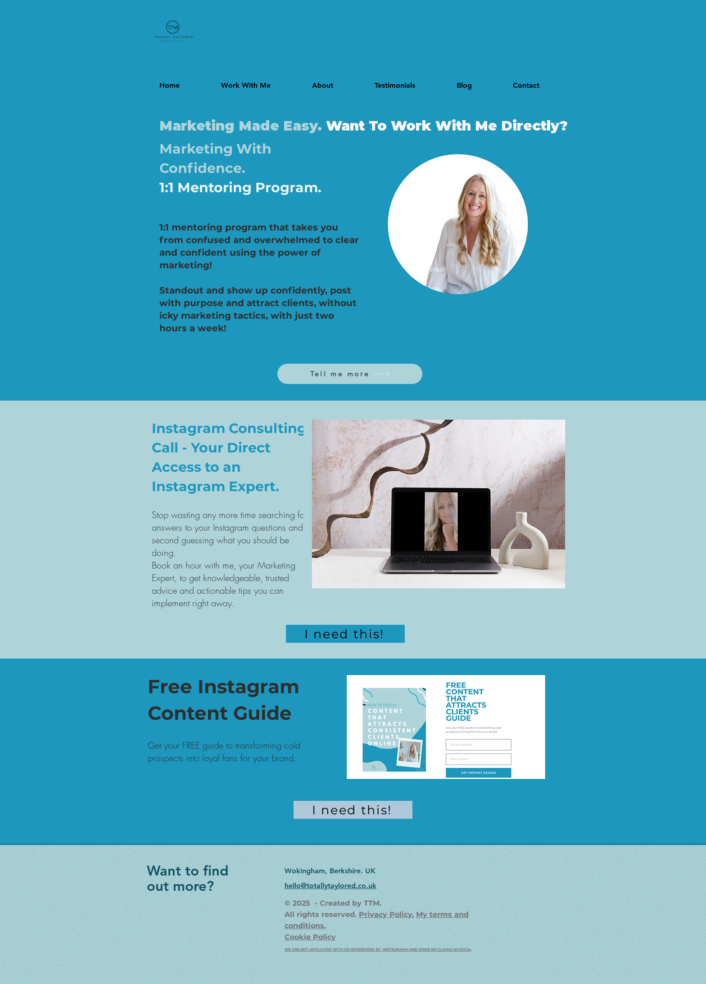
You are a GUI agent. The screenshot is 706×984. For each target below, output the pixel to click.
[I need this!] (345, 634)
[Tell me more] (349, 374)
